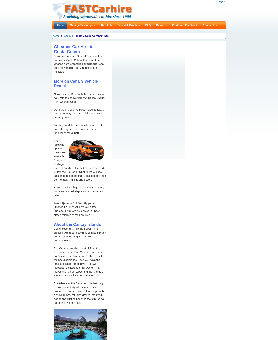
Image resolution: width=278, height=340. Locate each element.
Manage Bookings (82, 25)
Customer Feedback (184, 25)
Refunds (161, 25)
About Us (106, 25)
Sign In (222, 1)
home (56, 35)
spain (67, 35)
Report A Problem (129, 25)
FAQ (148, 25)
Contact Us (210, 25)
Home (61, 25)
